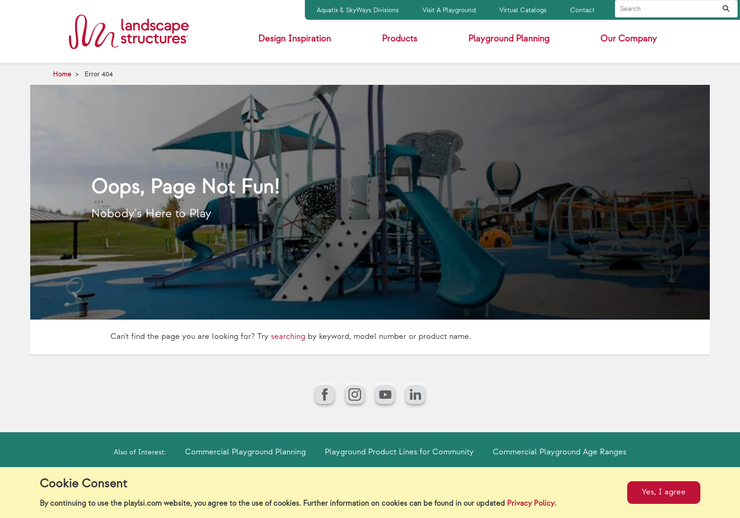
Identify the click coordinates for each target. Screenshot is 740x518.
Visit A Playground (449, 10)
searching (288, 336)
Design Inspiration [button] (294, 38)
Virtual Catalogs (523, 10)
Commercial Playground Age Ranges (559, 452)
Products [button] (399, 38)
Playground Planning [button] (508, 38)
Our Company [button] (628, 38)
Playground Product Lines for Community (399, 452)
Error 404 (98, 74)
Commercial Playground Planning (245, 452)
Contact (582, 10)
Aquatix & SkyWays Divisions (358, 10)
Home (62, 74)
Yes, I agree (664, 492)
